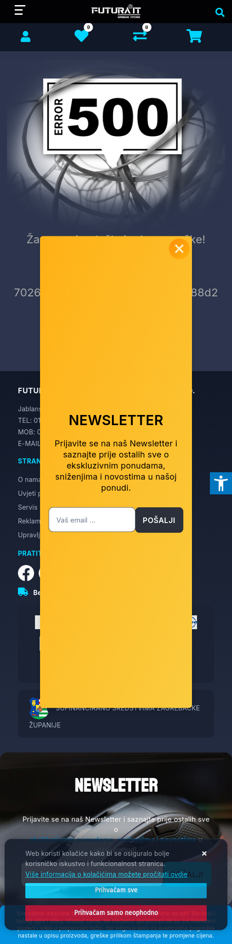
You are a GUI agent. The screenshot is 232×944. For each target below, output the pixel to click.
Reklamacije (36, 521)
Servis (27, 507)
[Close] (116, 890)
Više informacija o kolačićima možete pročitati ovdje (106, 874)
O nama (30, 479)
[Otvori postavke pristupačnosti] (221, 483)
